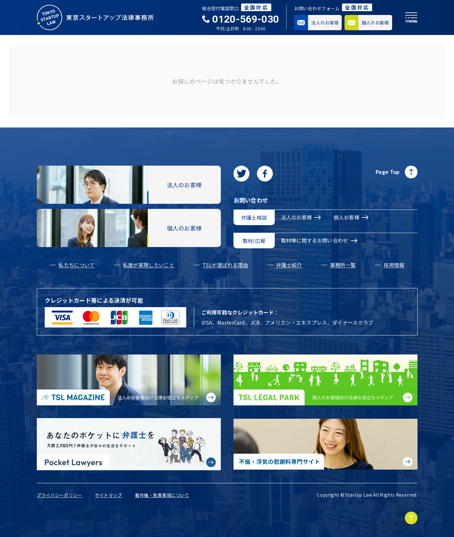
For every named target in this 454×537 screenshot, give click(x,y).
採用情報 (394, 265)
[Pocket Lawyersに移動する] (129, 444)
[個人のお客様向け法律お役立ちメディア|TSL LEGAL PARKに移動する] (326, 380)
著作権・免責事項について (162, 495)
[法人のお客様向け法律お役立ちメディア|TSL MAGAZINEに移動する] (129, 380)
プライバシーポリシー (59, 495)
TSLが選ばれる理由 (225, 265)
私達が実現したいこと (148, 265)
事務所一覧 (343, 265)
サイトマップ (108, 495)
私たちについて (76, 265)
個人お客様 (350, 217)
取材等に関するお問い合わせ (319, 240)
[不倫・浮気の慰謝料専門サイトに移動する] (326, 444)
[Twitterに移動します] (241, 174)
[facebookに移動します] (265, 174)
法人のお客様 (301, 217)
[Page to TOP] (411, 518)
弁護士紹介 (289, 265)
